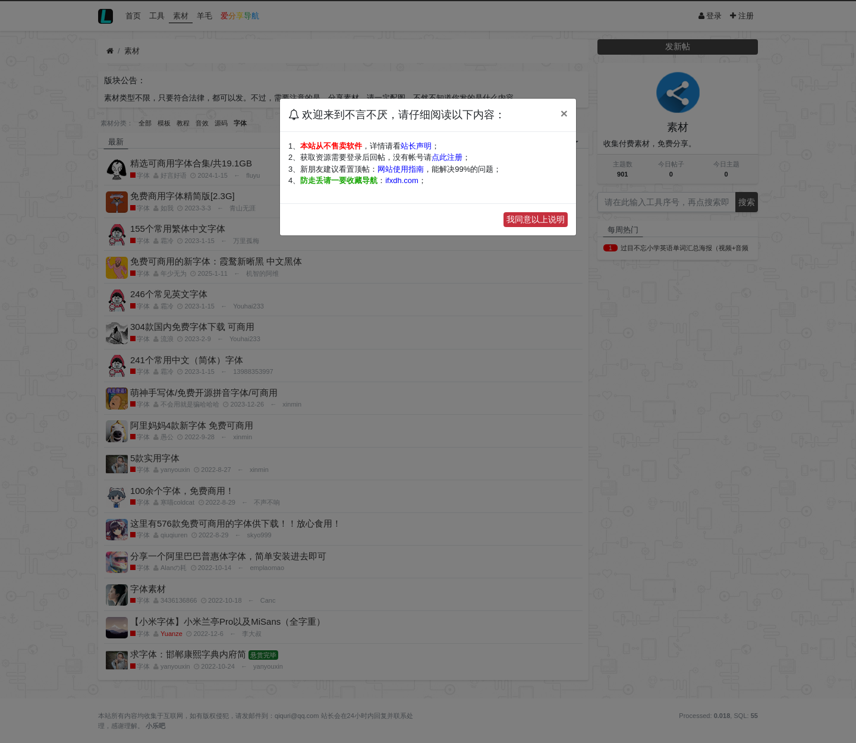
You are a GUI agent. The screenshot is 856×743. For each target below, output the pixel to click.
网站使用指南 (400, 169)
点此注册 (447, 157)
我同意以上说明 (535, 219)
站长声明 (416, 145)
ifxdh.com (401, 180)
